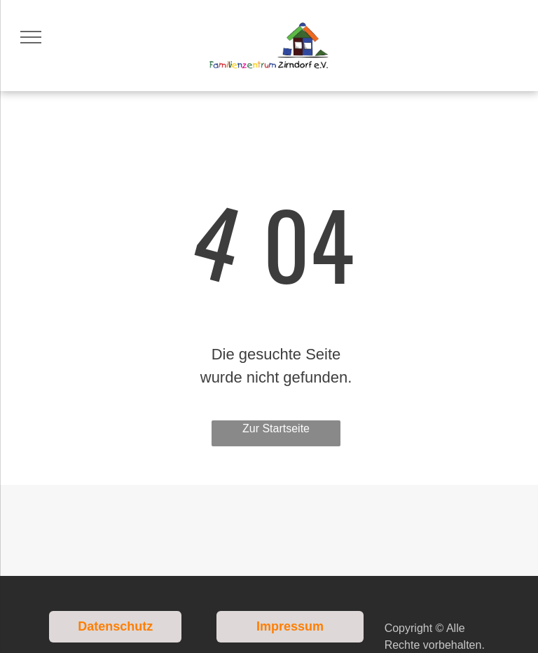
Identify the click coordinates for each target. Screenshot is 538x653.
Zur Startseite (276, 428)
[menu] (31, 37)
